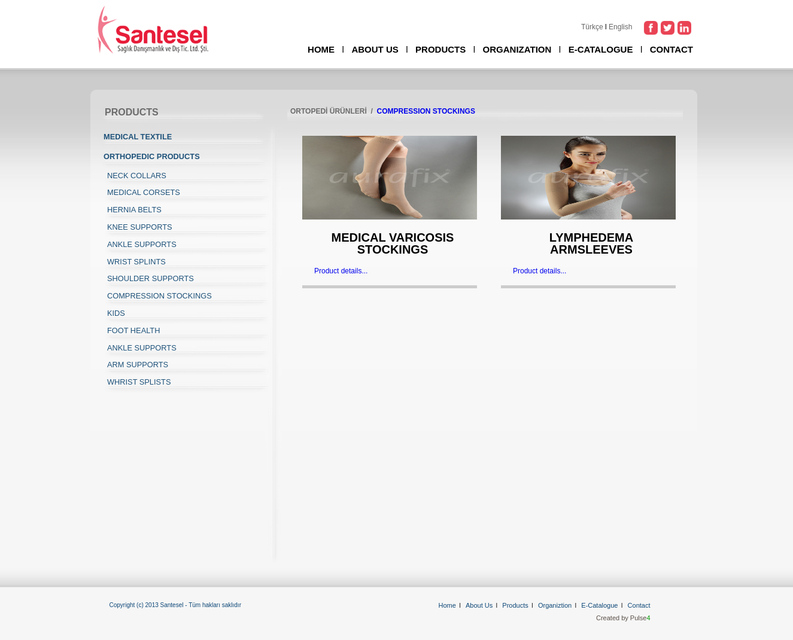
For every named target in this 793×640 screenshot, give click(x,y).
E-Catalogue (599, 605)
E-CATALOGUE (601, 49)
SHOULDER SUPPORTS (150, 278)
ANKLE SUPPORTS (142, 244)
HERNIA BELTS (134, 209)
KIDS (116, 313)
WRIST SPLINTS (136, 261)
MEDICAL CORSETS (143, 192)
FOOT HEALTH (133, 330)
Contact (639, 605)
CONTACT (671, 49)
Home (447, 605)
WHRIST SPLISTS (139, 381)
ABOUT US (374, 49)
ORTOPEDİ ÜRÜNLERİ (328, 111)
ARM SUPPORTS (137, 364)
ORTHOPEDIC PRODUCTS (152, 156)
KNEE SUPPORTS (139, 227)
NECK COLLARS (136, 175)
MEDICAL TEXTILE (138, 136)
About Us (479, 605)
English (620, 27)
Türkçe (592, 27)
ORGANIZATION (517, 49)
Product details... (340, 271)
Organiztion (555, 605)
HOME (321, 49)
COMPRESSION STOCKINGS (159, 295)
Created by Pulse (623, 617)
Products (515, 605)
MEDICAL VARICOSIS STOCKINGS (393, 243)
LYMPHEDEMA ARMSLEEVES (591, 243)
